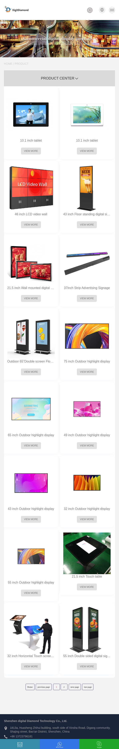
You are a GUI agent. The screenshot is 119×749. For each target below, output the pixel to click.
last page (88, 687)
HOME (8, 63)
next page (74, 687)
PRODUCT (22, 63)
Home (30, 687)
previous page (44, 687)
